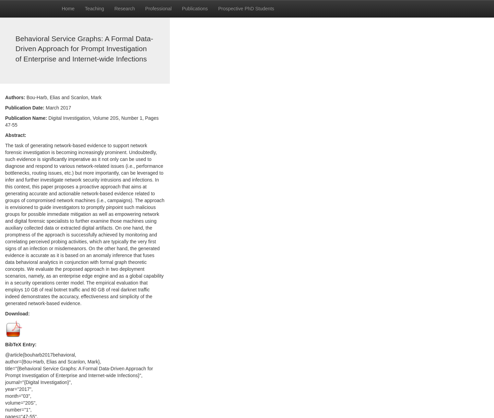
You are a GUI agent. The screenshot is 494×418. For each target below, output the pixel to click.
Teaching (94, 8)
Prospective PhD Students (246, 8)
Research (124, 8)
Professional (158, 8)
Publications (195, 8)
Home (68, 8)
